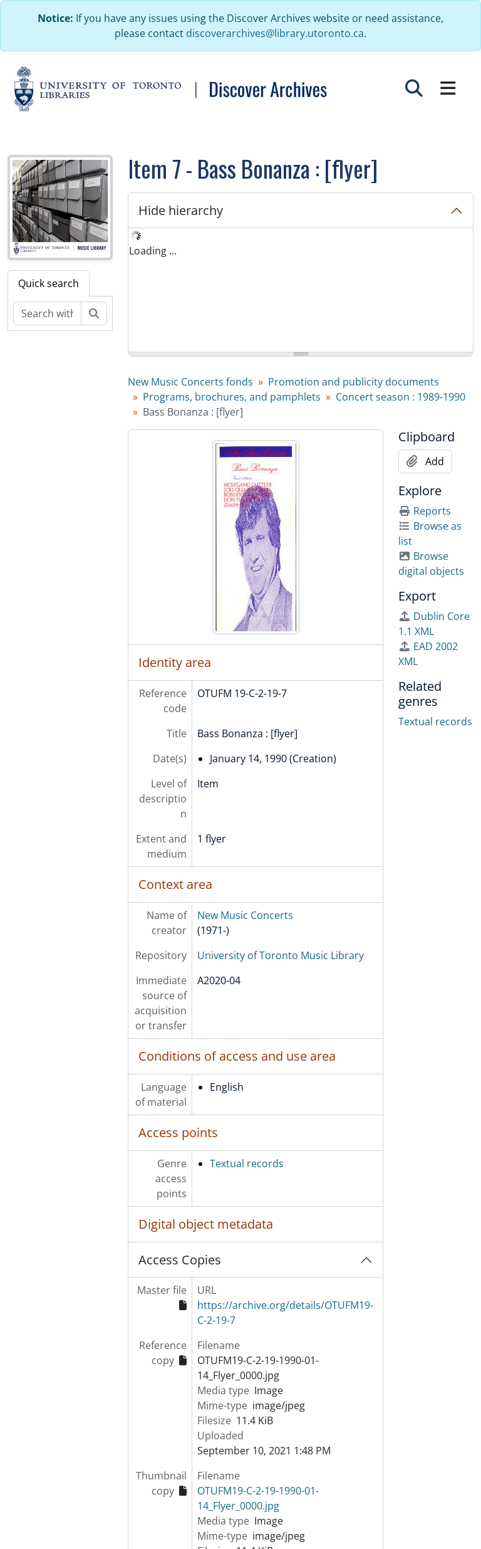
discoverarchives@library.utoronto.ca (275, 33)
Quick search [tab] (48, 283)
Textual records (247, 1163)
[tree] (300, 291)
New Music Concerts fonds (190, 382)
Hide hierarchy (180, 210)
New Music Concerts (245, 915)
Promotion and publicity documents (353, 382)
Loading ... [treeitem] (153, 251)
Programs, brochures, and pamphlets (232, 397)
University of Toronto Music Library (280, 955)
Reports (424, 511)
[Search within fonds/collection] (47, 313)
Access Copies (179, 1259)
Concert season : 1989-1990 (400, 397)
